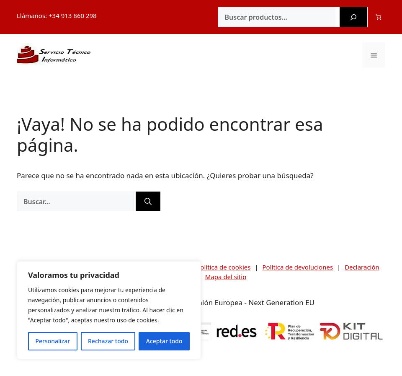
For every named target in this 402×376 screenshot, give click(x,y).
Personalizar (52, 341)
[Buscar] (353, 17)
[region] (109, 310)
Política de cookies (223, 267)
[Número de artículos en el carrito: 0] (379, 17)
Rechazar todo (108, 341)
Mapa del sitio (225, 276)
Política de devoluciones (298, 267)
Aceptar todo (164, 341)
